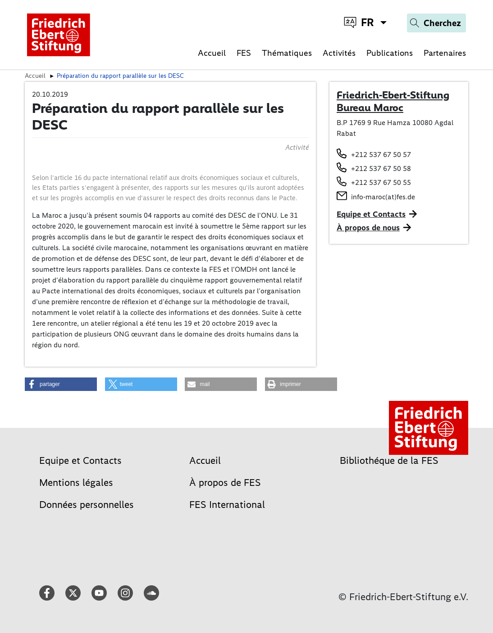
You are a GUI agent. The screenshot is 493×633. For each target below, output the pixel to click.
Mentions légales (76, 482)
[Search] (436, 22)
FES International (227, 504)
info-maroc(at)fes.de (383, 197)
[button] (61, 384)
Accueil (212, 53)
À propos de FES (225, 482)
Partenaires (445, 53)
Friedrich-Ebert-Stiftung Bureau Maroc (393, 101)
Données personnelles (86, 504)
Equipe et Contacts (371, 214)
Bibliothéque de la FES (389, 460)
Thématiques (287, 53)
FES (244, 53)
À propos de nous (368, 228)
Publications (389, 53)
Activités (339, 53)
